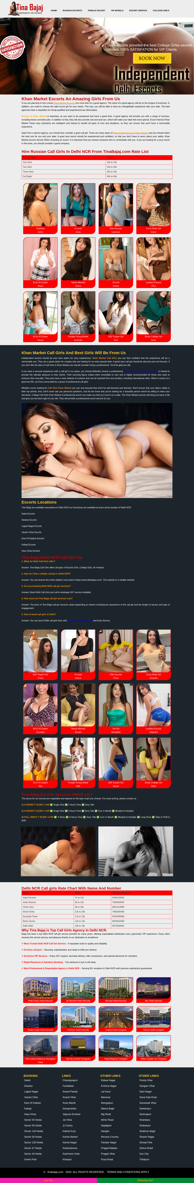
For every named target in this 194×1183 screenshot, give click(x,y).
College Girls (161, 10)
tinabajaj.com (55, 1171)
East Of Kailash (32, 1103)
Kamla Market (70, 1136)
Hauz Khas (30, 1114)
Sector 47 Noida (33, 1148)
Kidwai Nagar (108, 1080)
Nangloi (105, 1131)
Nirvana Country (110, 1136)
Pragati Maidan (109, 1148)
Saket (27, 1080)
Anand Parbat (70, 1091)
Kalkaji (27, 1108)
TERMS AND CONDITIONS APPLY (128, 1171)
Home (54, 10)
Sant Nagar (145, 1091)
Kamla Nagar (70, 1142)
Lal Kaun (106, 1091)
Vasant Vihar (31, 1097)
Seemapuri (145, 1114)
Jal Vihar (67, 1120)
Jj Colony (68, 1125)
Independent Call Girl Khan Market (141, 371)
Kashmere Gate (71, 1153)
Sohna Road (146, 1148)
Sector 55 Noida (33, 1120)
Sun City (144, 1153)
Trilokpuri (144, 1159)
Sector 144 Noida (33, 1131)
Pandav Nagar (109, 1142)
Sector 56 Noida (33, 1136)
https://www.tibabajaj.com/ (80, 620)
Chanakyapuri (70, 1080)
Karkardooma (70, 1148)
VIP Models (117, 10)
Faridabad (68, 1086)
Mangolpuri (107, 1103)
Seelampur (145, 1108)
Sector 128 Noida (33, 1142)
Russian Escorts (72, 10)
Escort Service (138, 10)
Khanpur (67, 1159)
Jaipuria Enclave (71, 1114)
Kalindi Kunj (69, 1131)
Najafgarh (106, 1125)
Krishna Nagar (109, 1086)
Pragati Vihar (108, 1153)
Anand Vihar (69, 1097)
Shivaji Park (145, 1142)
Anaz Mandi (69, 1103)
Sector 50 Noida (33, 1125)
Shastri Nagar (146, 1136)
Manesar (105, 1097)
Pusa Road (107, 1159)
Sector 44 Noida (33, 1153)
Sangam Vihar (147, 1086)
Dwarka (28, 1086)
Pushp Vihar (146, 1080)
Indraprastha (69, 1108)
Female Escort (96, 10)
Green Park (30, 1159)
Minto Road (107, 1120)
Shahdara (144, 1120)
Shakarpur (145, 1125)
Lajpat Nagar (31, 1091)
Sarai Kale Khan (148, 1097)
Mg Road (106, 1114)
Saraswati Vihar (147, 1103)
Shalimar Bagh (147, 1131)
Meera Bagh (107, 1108)
